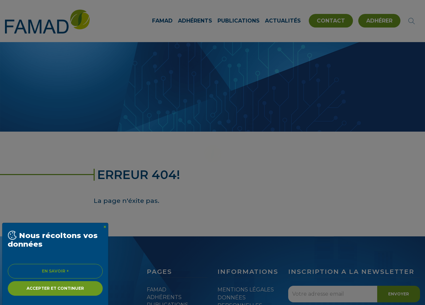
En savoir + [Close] (55, 271)
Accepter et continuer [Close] (55, 288)
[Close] (105, 227)
